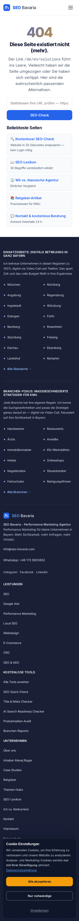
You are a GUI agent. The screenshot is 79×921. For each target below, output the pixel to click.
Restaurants (55, 428)
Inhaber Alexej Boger (17, 760)
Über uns (9, 750)
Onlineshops (55, 460)
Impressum (11, 828)
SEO (6, 594)
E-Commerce (12, 643)
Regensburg (55, 295)
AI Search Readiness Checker (23, 711)
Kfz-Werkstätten (58, 450)
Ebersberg (54, 348)
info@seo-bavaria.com (19, 549)
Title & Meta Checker (17, 701)
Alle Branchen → (19, 492)
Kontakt (8, 819)
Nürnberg (53, 284)
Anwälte (52, 439)
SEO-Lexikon (12, 799)
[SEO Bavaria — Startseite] (19, 7)
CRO (6, 652)
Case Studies (12, 770)
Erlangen (13, 316)
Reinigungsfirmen (59, 481)
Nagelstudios (16, 471)
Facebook (26, 572)
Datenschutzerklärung (21, 870)
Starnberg (14, 337)
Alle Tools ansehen (16, 682)
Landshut (13, 358)
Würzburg (54, 305)
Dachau (12, 348)
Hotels (11, 460)
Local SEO (10, 623)
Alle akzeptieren (39, 881)
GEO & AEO (11, 662)
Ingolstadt (14, 305)
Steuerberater (56, 471)
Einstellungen (40, 910)
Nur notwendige (39, 896)
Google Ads (11, 603)
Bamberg (13, 326)
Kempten (53, 358)
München (13, 284)
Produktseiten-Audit (17, 721)
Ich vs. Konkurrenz (16, 809)
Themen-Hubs (13, 789)
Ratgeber (9, 779)
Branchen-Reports (15, 731)
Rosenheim (54, 326)
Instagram (10, 572)
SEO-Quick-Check (15, 692)
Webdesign (11, 633)
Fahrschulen (15, 481)
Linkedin (42, 572)
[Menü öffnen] (71, 7)
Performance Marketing (19, 613)
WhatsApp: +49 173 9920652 (24, 560)
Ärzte (11, 439)
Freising (52, 337)
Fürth (50, 316)
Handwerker (15, 428)
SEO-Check (39, 115)
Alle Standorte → (19, 369)
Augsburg (14, 295)
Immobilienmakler (19, 450)
